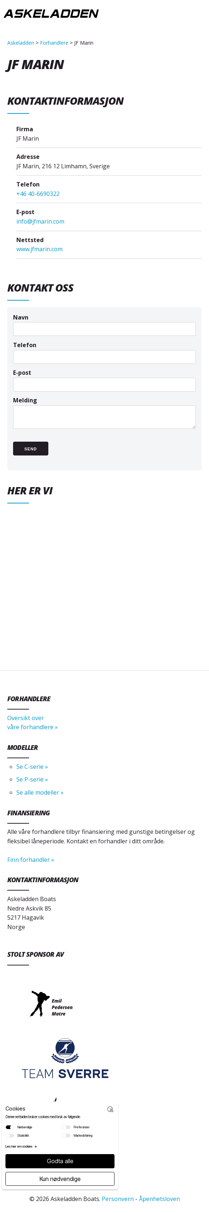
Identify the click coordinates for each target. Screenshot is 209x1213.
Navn (104, 323)
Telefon (104, 350)
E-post (104, 378)
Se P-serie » (32, 779)
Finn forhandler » (30, 860)
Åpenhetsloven (159, 1199)
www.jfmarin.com (39, 249)
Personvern (118, 1199)
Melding (104, 416)
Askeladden (20, 42)
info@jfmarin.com (40, 221)
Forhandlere (54, 42)
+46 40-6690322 (38, 194)
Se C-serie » (32, 767)
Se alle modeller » (40, 792)
